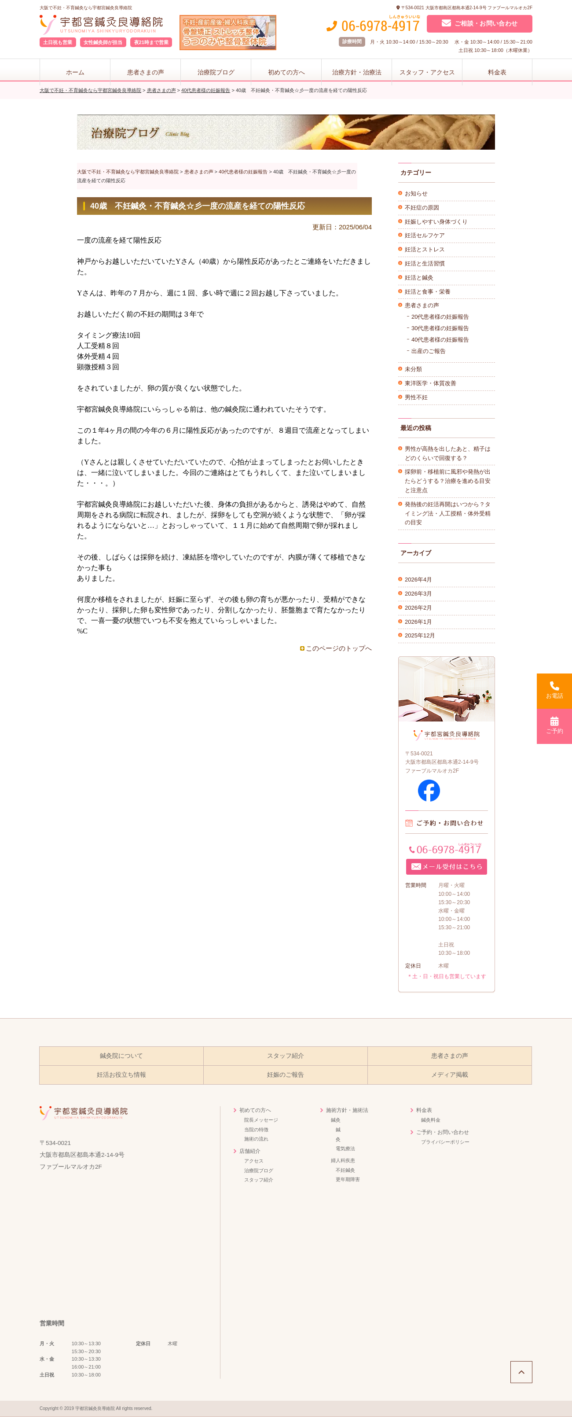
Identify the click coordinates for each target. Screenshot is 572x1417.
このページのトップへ (339, 648)
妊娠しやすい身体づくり (436, 221)
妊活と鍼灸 (419, 277)
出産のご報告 (428, 351)
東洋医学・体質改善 (430, 383)
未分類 (413, 369)
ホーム (75, 72)
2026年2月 (418, 607)
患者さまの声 (145, 72)
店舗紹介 (249, 1151)
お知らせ (416, 193)
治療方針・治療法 (356, 72)
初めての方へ (286, 72)
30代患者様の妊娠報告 (440, 328)
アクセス (254, 1160)
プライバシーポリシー (445, 1142)
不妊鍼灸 (345, 1170)
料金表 (497, 72)
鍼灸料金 (430, 1120)
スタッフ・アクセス (427, 72)
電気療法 (345, 1148)
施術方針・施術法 (347, 1110)
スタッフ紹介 (285, 1056)
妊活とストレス (425, 249)
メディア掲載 (449, 1074)
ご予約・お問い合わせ (442, 1132)
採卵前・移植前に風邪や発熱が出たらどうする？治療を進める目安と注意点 (448, 480)
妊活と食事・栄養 (428, 291)
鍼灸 (336, 1120)
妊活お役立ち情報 (121, 1074)
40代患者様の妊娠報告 (440, 339)
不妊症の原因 (422, 207)
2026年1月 (418, 621)
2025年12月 (420, 635)
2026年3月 (418, 593)
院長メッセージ (261, 1120)
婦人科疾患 (343, 1160)
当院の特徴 (256, 1129)
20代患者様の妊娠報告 (440, 316)
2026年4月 (418, 579)
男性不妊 (416, 397)
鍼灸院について (121, 1056)
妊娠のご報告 (285, 1074)
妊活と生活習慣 (425, 263)
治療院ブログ (216, 72)
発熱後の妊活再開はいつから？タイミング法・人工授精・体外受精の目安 (448, 513)
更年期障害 (348, 1179)
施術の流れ (256, 1138)
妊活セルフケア (425, 235)
